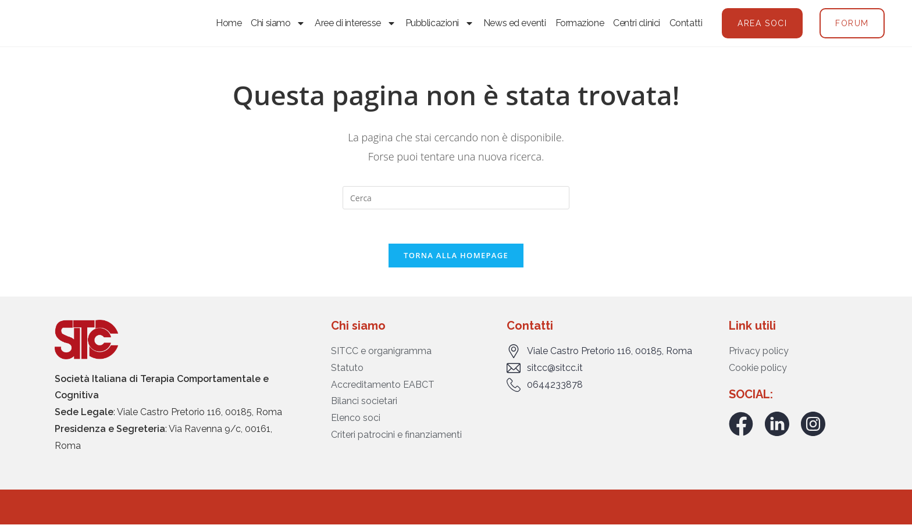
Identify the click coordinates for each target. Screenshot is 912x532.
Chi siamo (278, 26)
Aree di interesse (355, 26)
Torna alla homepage (456, 263)
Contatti (685, 26)
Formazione (579, 26)
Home (228, 26)
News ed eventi (514, 26)
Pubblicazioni (439, 26)
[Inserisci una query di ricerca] (456, 205)
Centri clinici (636, 26)
